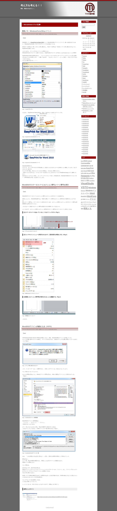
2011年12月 (86, 141)
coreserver (85, 166)
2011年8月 (85, 149)
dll (92, 165)
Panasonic (85, 176)
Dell (90, 165)
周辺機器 (85, 90)
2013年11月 (86, 123)
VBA (87, 180)
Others (84, 60)
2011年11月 (86, 143)
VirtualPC (85, 68)
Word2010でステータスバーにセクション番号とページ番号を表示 (45, 185)
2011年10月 (86, 145)
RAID (82, 180)
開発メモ (88, 208)
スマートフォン (87, 202)
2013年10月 (86, 125)
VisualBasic (86, 70)
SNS (84, 66)
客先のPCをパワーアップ (89, 103)
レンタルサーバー (87, 88)
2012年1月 (85, 139)
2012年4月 (85, 133)
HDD (89, 171)
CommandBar (85, 163)
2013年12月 (86, 121)
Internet (85, 56)
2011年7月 (85, 151)
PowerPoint (85, 64)
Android (89, 161)
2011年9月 (85, 147)
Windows (85, 76)
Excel (85, 171)
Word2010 (84, 196)
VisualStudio (86, 72)
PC (83, 62)
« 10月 (84, 49)
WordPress (85, 80)
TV (85, 180)
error (82, 171)
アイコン (88, 199)
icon (92, 171)
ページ (93, 204)
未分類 (84, 92)
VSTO (37, 34)
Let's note (83, 173)
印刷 (91, 206)
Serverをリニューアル (88, 108)
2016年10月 (86, 119)
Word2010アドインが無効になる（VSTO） (37, 326)
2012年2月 (85, 137)
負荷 (82, 208)
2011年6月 (85, 153)
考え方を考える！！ (31, 5)
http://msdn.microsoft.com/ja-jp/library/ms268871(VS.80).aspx (52, 497)
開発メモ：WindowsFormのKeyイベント (37, 31)
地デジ (94, 206)
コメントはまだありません (51, 34)
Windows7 (83, 190)
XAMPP (85, 82)
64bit (82, 161)
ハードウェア (86, 86)
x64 (81, 199)
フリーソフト (87, 204)
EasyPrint (90, 168)
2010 (85, 161)
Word (37, 187)
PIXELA (91, 178)
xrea (84, 199)
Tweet (24, 38)
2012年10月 (86, 131)
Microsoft (89, 173)
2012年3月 (85, 135)
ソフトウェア (86, 84)
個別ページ (41, 34)
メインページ (50, 507)
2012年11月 (86, 129)
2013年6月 (85, 127)
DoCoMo (83, 168)
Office (84, 58)
